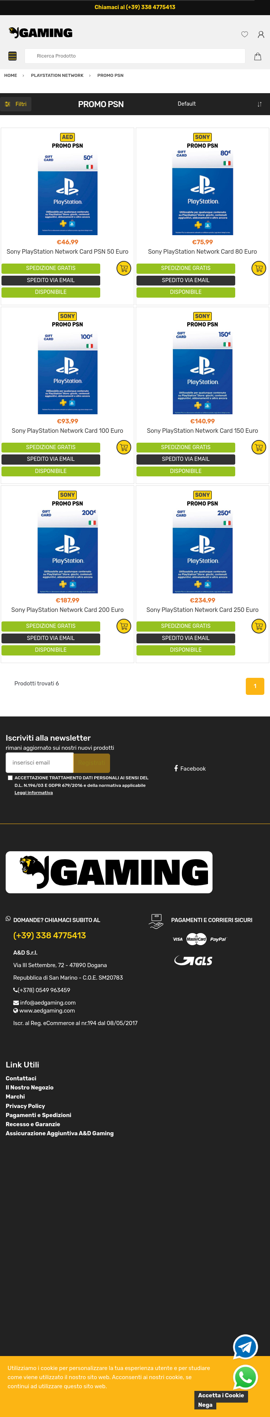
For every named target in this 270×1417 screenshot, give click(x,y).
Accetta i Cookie (221, 1395)
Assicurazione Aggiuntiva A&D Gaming (60, 1133)
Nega (205, 1404)
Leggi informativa (33, 792)
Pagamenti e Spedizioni (38, 1115)
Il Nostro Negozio (30, 1087)
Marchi (15, 1096)
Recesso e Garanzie (33, 1124)
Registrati (91, 762)
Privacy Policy (25, 1106)
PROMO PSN (67, 146)
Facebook (190, 768)
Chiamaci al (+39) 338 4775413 (135, 7)
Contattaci (21, 1078)
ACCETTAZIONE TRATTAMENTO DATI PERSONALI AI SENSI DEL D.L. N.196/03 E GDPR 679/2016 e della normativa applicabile (81, 785)
